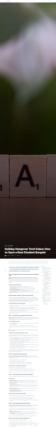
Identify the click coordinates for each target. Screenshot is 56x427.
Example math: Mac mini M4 (47, 293)
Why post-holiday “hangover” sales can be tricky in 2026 (46, 272)
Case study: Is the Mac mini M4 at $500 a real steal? (47, 278)
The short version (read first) (45, 270)
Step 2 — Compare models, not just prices (46, 280)
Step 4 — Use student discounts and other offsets (46, 289)
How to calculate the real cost (46, 292)
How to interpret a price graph (47, 277)
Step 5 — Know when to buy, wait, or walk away (46, 290)
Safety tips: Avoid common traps (46, 294)
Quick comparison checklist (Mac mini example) (47, 282)
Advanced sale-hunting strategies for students (46, 297)
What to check (45, 285)
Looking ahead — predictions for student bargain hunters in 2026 (46, 300)
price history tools (18, 315)
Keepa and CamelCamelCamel (17, 317)
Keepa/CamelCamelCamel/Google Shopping (22, 286)
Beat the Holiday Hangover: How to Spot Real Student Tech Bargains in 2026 (46, 269)
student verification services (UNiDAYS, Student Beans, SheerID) (19, 300)
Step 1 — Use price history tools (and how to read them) (46, 276)
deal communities (12, 319)
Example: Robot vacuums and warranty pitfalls (47, 287)
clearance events (21, 297)
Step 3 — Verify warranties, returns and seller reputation (46, 284)
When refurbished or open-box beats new (46, 295)
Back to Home (7, 1)
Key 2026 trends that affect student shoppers (47, 274)
